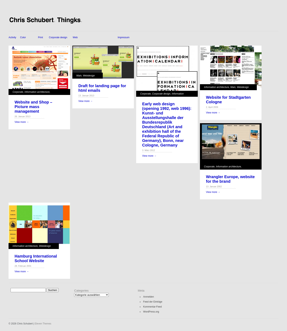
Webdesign (89, 75)
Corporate (18, 92)
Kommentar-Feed (152, 306)
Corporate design (58, 37)
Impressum (123, 37)
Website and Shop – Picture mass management (33, 106)
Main (78, 75)
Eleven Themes (43, 323)
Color (23, 37)
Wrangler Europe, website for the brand (230, 179)
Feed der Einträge (152, 301)
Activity (12, 37)
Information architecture (36, 92)
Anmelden (148, 296)
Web (75, 37)
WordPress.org (151, 311)
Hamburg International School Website (36, 258)
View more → (22, 122)
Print (40, 37)
